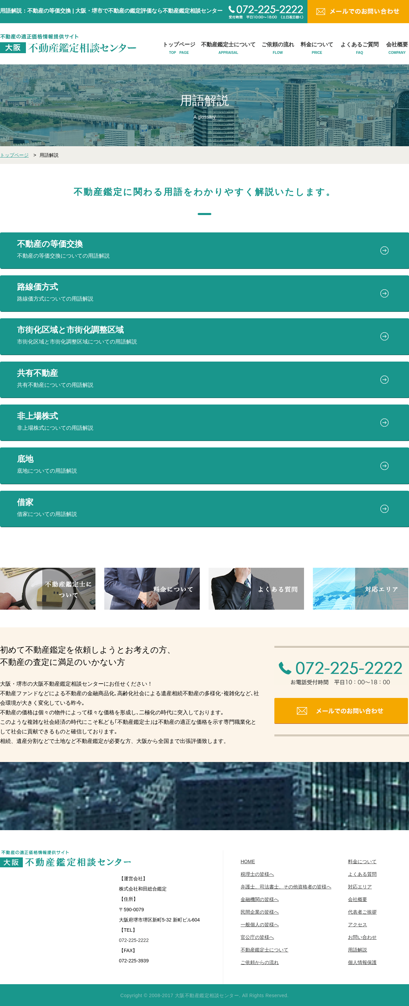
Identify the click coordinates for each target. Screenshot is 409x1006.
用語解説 (357, 949)
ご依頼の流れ (278, 48)
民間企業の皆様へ (260, 912)
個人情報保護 (362, 962)
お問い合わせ (362, 937)
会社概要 (397, 48)
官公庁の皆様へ (257, 937)
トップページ (179, 48)
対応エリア (360, 886)
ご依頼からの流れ (260, 962)
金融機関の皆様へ (260, 899)
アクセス (357, 924)
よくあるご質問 (359, 48)
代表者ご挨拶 (362, 912)
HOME (248, 861)
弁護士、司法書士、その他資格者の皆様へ (286, 886)
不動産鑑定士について (228, 48)
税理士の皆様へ (257, 874)
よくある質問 (362, 874)
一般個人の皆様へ (260, 924)
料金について (317, 48)
